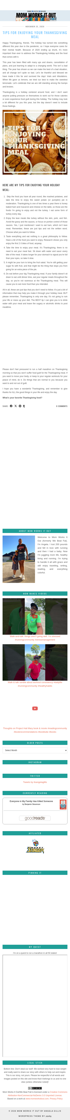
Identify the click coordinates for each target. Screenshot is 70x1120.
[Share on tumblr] (24, 406)
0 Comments (61, 406)
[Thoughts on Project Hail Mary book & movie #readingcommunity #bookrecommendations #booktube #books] (35, 708)
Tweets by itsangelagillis (35, 782)
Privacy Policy (56, 1099)
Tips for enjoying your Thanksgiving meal (35, 34)
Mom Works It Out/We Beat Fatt (17, 1092)
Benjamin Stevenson (32, 804)
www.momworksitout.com (37, 1099)
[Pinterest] (13, 888)
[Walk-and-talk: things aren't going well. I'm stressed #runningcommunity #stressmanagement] (35, 616)
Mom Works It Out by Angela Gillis (39, 1111)
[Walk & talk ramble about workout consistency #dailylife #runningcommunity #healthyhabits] (35, 662)
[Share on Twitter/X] (15, 406)
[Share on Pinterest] (20, 406)
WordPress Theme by (35, 1116)
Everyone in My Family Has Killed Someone (31, 801)
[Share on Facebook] (11, 406)
